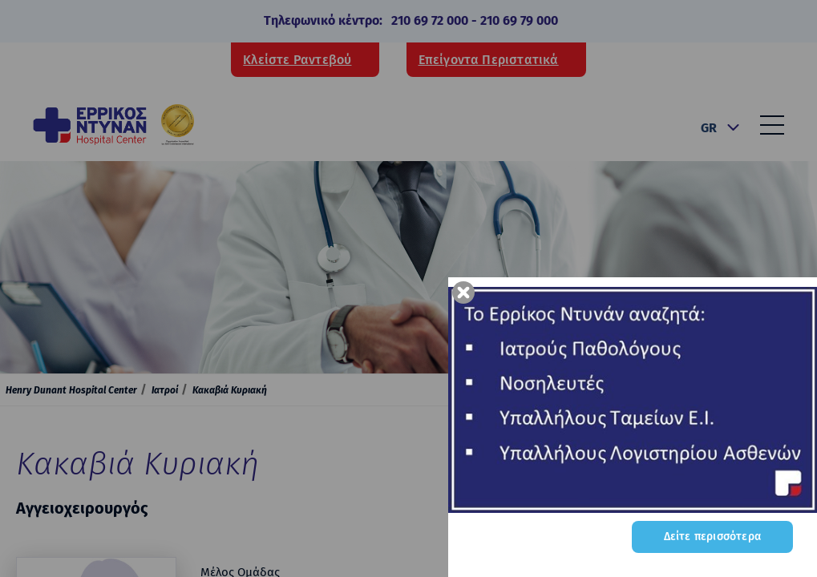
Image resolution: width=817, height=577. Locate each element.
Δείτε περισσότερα (712, 536)
